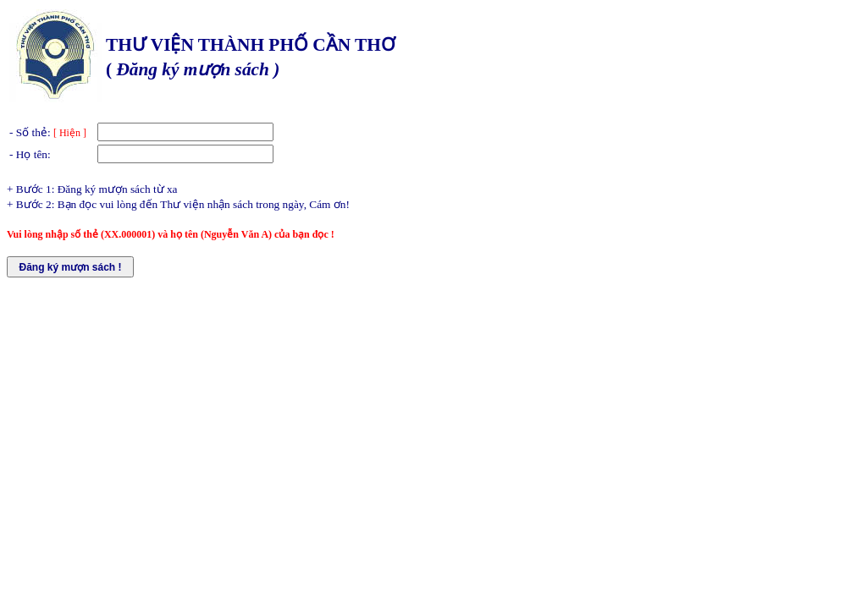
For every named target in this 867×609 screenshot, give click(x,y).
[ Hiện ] (69, 133)
